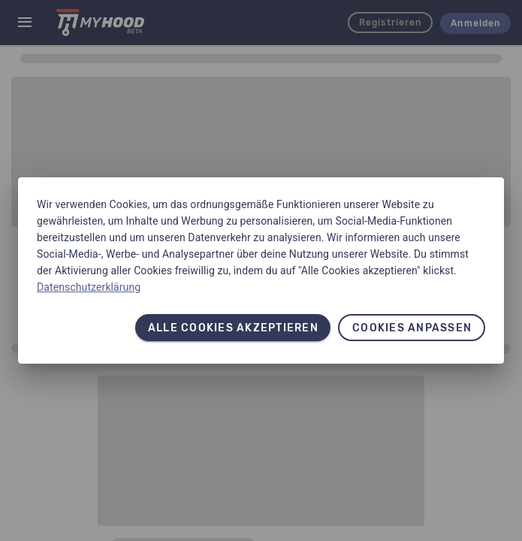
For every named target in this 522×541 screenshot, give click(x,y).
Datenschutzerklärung (88, 287)
